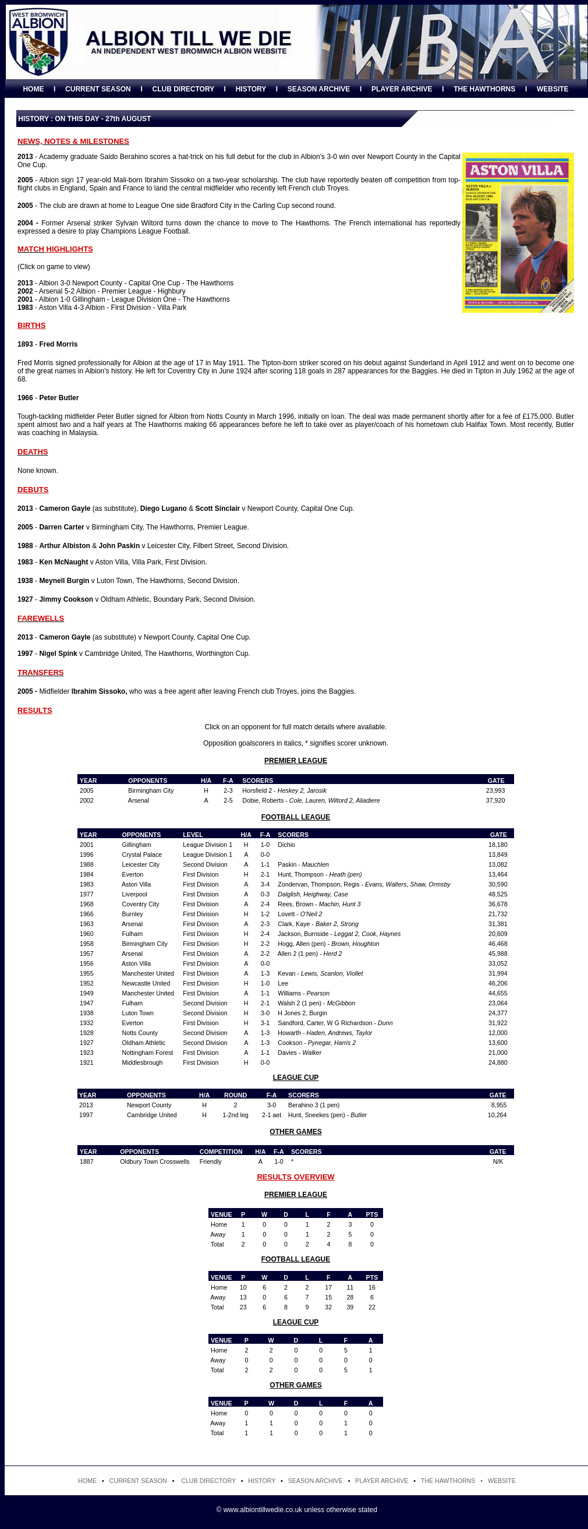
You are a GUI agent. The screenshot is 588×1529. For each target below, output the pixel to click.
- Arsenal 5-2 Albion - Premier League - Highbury (101, 291)
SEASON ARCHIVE (319, 89)
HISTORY (251, 89)
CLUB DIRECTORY (183, 89)
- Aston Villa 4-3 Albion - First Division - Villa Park (101, 307)
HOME (33, 89)
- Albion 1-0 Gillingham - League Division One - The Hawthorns (123, 299)
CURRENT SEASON (98, 89)
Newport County (149, 1104)
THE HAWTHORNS (484, 89)
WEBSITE (553, 89)
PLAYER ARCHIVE (401, 89)
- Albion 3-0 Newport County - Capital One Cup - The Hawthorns (125, 283)
